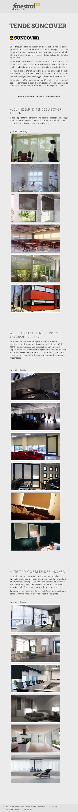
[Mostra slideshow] (18, 131)
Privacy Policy (27, 809)
